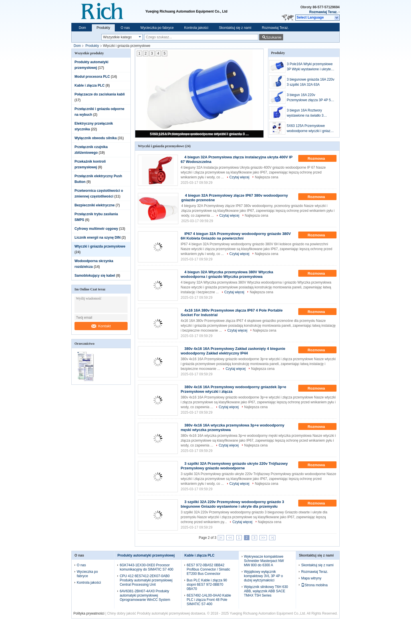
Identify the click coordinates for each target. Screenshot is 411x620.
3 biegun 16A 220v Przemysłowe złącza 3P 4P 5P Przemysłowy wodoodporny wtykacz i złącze (310, 98)
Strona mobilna (314, 585)
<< (230, 538)
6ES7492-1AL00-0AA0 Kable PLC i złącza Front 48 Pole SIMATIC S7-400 (209, 599)
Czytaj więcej (239, 177)
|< (220, 538)
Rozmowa (320, 159)
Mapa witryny (311, 578)
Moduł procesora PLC (92, 77)
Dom (82, 28)
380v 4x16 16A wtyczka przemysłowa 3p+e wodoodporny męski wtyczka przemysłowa (232, 427)
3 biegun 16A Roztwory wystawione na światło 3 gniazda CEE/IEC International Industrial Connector (310, 113)
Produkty (103, 28)
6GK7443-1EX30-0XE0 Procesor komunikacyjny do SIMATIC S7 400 (146, 567)
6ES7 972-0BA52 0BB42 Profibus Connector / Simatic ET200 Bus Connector (208, 569)
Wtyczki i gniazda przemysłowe (99, 246)
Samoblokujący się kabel (94, 276)
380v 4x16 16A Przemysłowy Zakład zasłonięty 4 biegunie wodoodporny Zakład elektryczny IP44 (233, 350)
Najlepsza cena (266, 177)
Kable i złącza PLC (89, 85)
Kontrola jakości (196, 28)
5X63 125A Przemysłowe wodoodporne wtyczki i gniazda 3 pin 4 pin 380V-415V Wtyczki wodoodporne (200, 134)
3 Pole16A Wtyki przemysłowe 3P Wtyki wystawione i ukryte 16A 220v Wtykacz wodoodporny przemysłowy (310, 67)
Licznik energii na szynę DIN (97, 238)
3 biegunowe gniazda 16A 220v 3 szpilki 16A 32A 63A (311, 82)
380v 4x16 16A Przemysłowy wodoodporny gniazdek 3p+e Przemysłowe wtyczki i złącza (233, 389)
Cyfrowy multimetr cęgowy (96, 229)
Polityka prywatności (88, 613)
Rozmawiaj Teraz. (323, 12)
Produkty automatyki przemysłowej (146, 555)
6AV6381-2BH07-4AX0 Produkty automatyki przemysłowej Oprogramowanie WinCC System (145, 595)
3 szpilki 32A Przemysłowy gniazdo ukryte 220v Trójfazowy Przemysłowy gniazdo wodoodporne (234, 465)
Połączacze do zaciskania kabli (99, 94)
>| (272, 538)
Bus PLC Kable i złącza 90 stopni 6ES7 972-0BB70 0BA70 (207, 584)
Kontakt (101, 326)
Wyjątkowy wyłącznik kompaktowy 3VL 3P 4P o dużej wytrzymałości (263, 576)
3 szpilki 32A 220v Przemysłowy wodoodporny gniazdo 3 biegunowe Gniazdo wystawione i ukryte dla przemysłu (232, 504)
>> (263, 538)
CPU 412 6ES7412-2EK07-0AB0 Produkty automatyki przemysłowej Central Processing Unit (146, 580)
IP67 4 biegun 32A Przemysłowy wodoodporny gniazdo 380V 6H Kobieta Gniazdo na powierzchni (236, 236)
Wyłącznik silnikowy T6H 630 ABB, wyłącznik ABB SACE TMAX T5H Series (266, 591)
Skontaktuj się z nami (235, 28)
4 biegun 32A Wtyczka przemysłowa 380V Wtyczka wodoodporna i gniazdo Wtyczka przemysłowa (227, 274)
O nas (125, 28)
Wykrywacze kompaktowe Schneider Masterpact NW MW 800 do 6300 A (264, 561)
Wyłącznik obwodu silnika (95, 138)
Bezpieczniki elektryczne (94, 205)
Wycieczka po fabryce (157, 28)
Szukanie (273, 37)
